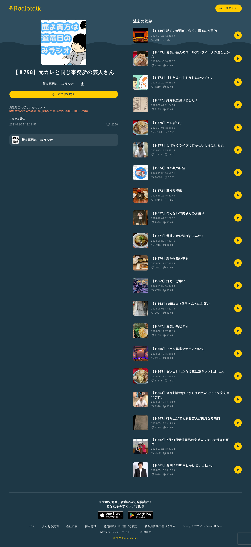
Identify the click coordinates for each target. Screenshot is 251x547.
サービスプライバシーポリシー (202, 526)
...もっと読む (17, 118)
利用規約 (146, 531)
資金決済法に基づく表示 (160, 526)
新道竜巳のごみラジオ (58, 84)
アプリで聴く (63, 94)
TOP (31, 526)
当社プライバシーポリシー (116, 531)
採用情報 (90, 526)
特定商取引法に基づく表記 (120, 526)
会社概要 (71, 526)
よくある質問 (50, 526)
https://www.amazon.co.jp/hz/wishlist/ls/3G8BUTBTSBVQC (48, 110)
